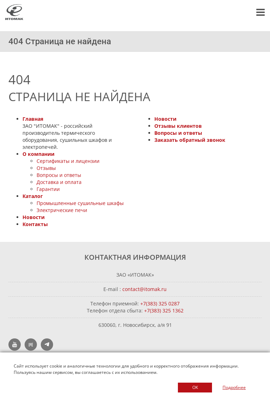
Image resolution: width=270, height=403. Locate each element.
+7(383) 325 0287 (160, 303)
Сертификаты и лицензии (68, 161)
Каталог (32, 196)
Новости (33, 217)
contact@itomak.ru (144, 289)
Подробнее (234, 387)
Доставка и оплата (59, 182)
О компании (38, 154)
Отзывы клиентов (178, 126)
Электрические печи (62, 210)
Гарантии (48, 189)
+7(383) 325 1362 (164, 310)
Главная (32, 118)
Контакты (35, 224)
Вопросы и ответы (59, 175)
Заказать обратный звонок (189, 140)
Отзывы (46, 168)
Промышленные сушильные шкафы (80, 203)
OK (195, 387)
